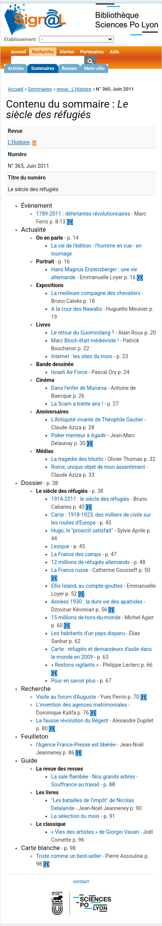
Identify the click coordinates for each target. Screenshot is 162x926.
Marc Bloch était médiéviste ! (85, 341)
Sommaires (42, 68)
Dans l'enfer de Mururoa (79, 388)
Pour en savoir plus (73, 681)
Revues (69, 68)
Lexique (60, 546)
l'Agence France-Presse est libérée (76, 745)
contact (81, 881)
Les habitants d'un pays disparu (88, 633)
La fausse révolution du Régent (72, 721)
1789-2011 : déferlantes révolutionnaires (83, 214)
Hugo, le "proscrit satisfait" (82, 531)
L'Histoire (19, 142)
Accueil (18, 52)
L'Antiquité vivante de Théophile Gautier (97, 420)
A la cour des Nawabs (76, 309)
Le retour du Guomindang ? (82, 333)
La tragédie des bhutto (77, 459)
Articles (16, 68)
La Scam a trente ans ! (77, 404)
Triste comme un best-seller (68, 856)
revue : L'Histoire (73, 89)
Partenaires (92, 52)
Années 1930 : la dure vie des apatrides (96, 602)
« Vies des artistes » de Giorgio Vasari (95, 832)
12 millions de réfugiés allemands (90, 562)
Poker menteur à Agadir (78, 435)
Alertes (66, 52)
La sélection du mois (75, 816)
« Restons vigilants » (74, 665)
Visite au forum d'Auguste (66, 697)
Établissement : (21, 39)
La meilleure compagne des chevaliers (96, 293)
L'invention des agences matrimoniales (81, 705)
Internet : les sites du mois (81, 356)
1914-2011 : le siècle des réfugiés (90, 499)
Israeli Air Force (69, 372)
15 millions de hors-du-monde (86, 617)
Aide (114, 52)
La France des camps (76, 554)
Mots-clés (94, 68)
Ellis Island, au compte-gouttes (87, 586)
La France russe (69, 570)
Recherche (42, 52)
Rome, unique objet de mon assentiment (98, 467)
